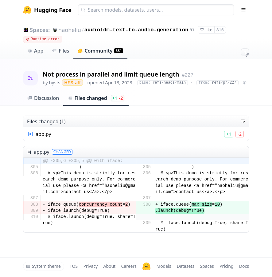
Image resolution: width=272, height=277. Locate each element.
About (109, 266)
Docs (244, 266)
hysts (54, 82)
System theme (43, 266)
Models (163, 266)
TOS (74, 266)
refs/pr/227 (217, 83)
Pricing (226, 266)
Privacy (90, 266)
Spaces (207, 266)
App (35, 50)
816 (220, 30)
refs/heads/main (162, 83)
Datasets (185, 266)
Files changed (96, 98)
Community (100, 50)
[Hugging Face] (146, 266)
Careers (128, 266)
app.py (43, 134)
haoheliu (69, 30)
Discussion (43, 98)
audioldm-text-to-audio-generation (136, 30)
